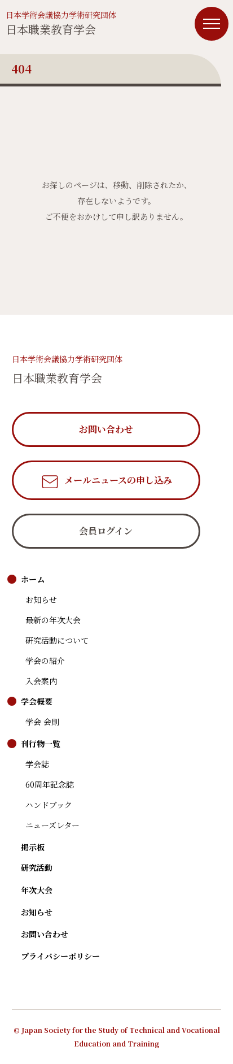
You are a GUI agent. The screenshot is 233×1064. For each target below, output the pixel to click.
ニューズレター (52, 825)
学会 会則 (42, 721)
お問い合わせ (44, 934)
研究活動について (57, 640)
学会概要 (36, 701)
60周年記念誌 (49, 784)
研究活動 (36, 867)
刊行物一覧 (40, 743)
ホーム (33, 579)
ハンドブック (48, 804)
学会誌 (37, 764)
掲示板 (33, 847)
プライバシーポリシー (60, 956)
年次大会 (36, 890)
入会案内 (41, 681)
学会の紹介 (45, 660)
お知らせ (41, 599)
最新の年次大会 (53, 620)
